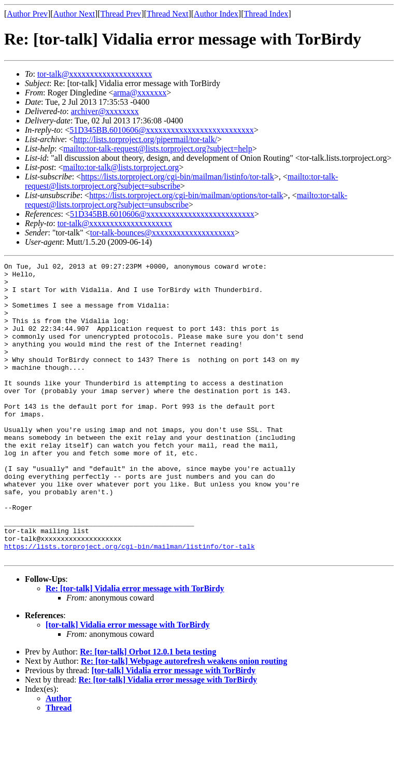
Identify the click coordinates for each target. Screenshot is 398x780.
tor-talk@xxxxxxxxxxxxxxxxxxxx (94, 73)
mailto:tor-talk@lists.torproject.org (121, 167)
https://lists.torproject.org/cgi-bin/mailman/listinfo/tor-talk (177, 176)
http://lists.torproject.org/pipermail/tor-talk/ (145, 139)
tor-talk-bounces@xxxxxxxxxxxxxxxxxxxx (162, 232)
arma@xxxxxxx (140, 92)
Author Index (216, 13)
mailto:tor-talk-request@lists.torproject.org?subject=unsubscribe (186, 200)
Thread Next (167, 13)
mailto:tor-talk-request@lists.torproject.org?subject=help (157, 148)
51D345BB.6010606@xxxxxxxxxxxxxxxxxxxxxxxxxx (161, 130)
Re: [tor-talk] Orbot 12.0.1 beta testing (148, 710)
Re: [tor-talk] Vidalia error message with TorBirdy (135, 647)
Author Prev (27, 13)
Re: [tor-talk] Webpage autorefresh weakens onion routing (184, 720)
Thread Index (266, 13)
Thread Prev (121, 13)
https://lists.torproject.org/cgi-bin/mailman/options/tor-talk (186, 195)
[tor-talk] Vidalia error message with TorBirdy (128, 683)
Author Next (74, 13)
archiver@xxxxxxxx (105, 111)
